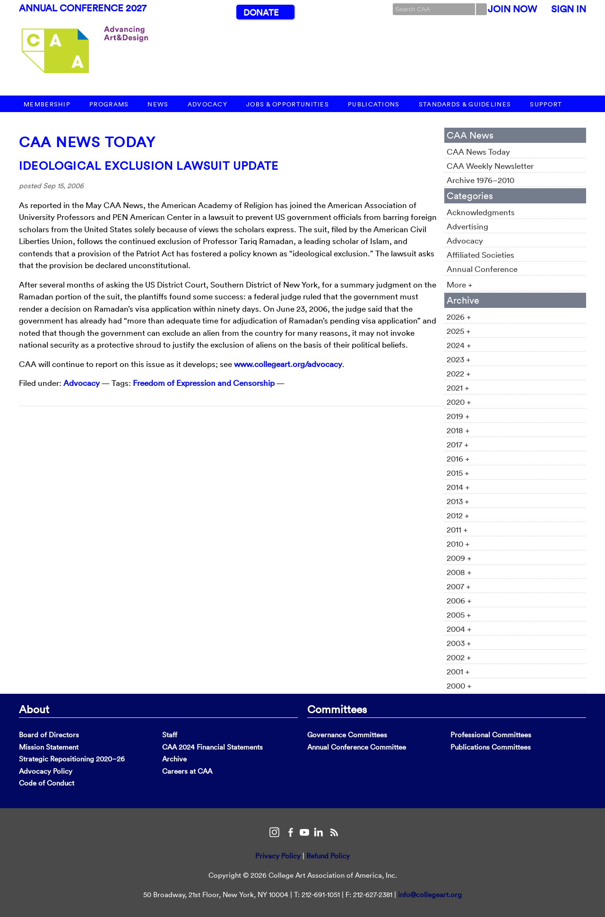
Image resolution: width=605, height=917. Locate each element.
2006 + (459, 600)
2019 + (458, 416)
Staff (169, 734)
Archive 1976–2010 (480, 180)
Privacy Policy (278, 855)
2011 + (457, 529)
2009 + (459, 558)
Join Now (512, 9)
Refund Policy (328, 855)
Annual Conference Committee (356, 746)
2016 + (458, 458)
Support (546, 104)
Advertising (467, 226)
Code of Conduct (46, 782)
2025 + (459, 331)
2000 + (459, 685)
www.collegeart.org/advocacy (288, 364)
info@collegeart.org (430, 894)
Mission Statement (48, 746)
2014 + (458, 487)
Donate (260, 12)
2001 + (458, 671)
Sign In (568, 9)
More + (460, 284)
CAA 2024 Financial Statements (212, 746)
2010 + (458, 544)
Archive (174, 758)
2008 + (459, 572)
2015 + (458, 473)
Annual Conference (482, 269)
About (34, 709)
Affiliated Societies (480, 255)
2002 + (459, 657)
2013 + (458, 501)
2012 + (458, 515)
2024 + (459, 345)
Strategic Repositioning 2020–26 (72, 758)
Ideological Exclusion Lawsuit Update (148, 165)
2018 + (458, 430)
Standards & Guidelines (465, 104)
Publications (374, 104)
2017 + (458, 444)
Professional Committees (490, 734)
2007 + (459, 586)
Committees (337, 709)
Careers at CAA (187, 771)
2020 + (459, 402)
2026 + (459, 317)
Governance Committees (347, 734)
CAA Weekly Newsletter (490, 166)
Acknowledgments (481, 212)
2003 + (459, 643)
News (157, 104)
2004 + (459, 629)
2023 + (459, 359)
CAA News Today (87, 142)
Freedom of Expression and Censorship (204, 383)
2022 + (459, 373)
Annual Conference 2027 (83, 8)
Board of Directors (49, 734)
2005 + (459, 615)
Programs (109, 104)
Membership (47, 104)
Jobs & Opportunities (287, 104)
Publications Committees (490, 746)
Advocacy (207, 104)
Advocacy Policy (45, 771)
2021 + (458, 388)
